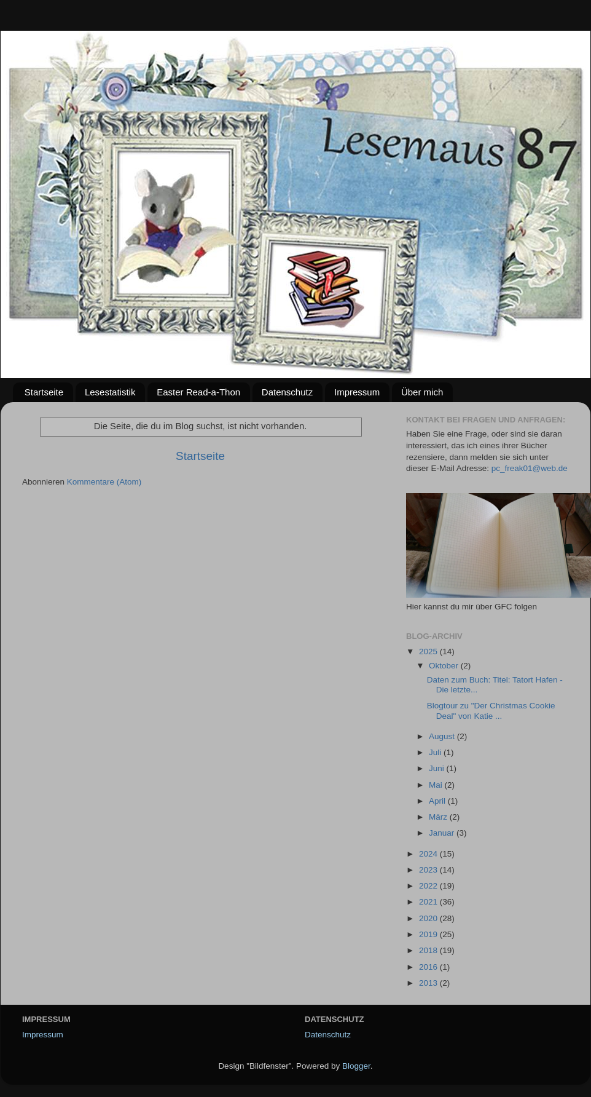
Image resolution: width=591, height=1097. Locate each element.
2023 (429, 869)
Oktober (445, 665)
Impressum (357, 392)
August (443, 736)
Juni (438, 768)
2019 (429, 934)
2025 (429, 651)
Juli (436, 752)
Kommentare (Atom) (104, 481)
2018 (429, 950)
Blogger (356, 1066)
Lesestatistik (110, 392)
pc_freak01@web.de (529, 468)
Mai (437, 785)
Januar (442, 833)
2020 (429, 918)
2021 (429, 901)
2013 (429, 983)
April (438, 801)
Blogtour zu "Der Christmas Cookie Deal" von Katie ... (491, 710)
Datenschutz (287, 392)
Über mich (422, 392)
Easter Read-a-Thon (198, 392)
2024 (429, 853)
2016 (429, 967)
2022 (429, 885)
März (439, 817)
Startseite (44, 392)
